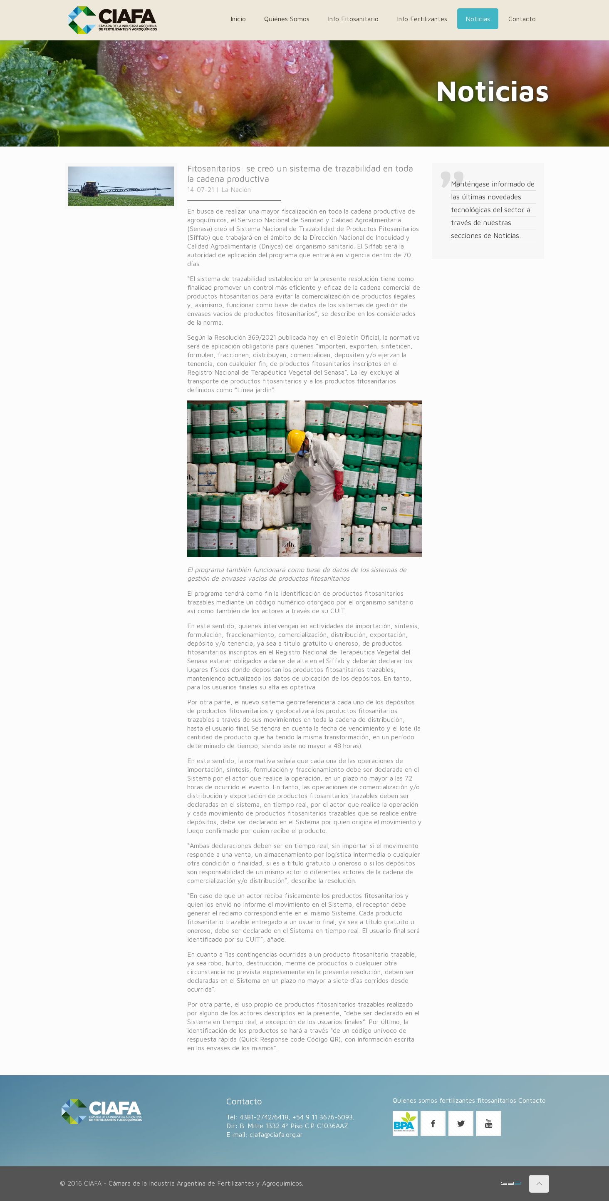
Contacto (532, 1100)
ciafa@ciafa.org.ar (276, 1134)
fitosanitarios (496, 1100)
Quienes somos (415, 1100)
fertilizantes (457, 1100)
